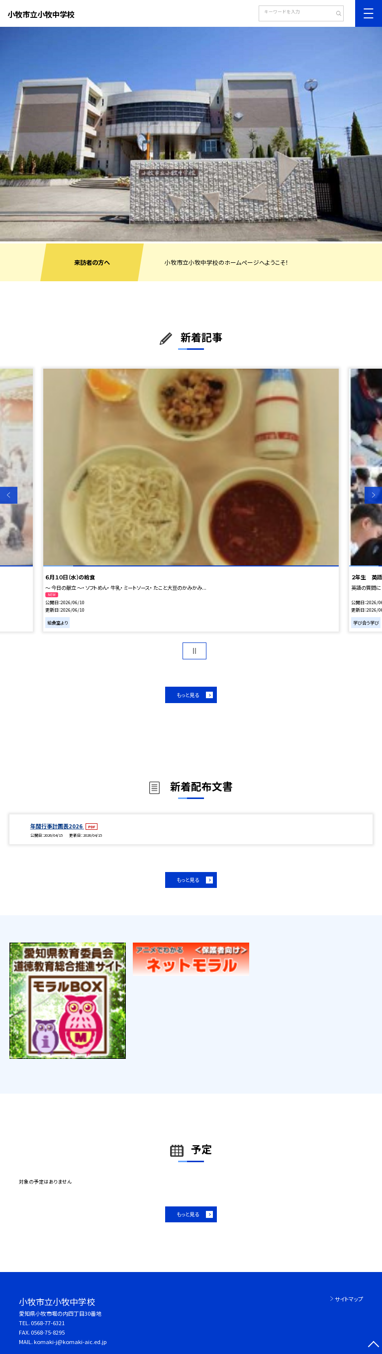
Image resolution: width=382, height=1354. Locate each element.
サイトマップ (349, 1299)
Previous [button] (8, 495)
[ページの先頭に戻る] (373, 1345)
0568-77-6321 (48, 1323)
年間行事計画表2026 (57, 826)
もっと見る (188, 695)
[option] (191, 134)
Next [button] (373, 495)
